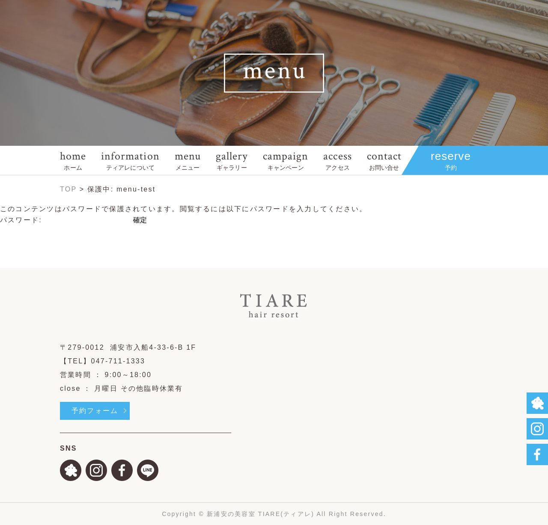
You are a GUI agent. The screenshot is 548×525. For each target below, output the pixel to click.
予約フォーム (94, 410)
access (337, 160)
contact (384, 160)
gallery (232, 160)
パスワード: (65, 220)
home (73, 160)
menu (188, 160)
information (130, 160)
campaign (285, 160)
